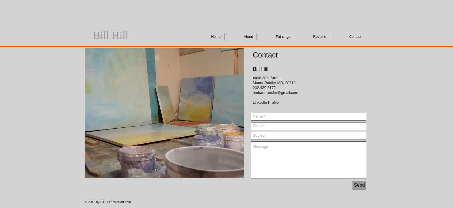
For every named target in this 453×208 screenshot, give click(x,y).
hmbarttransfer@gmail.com (275, 92)
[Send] (359, 185)
